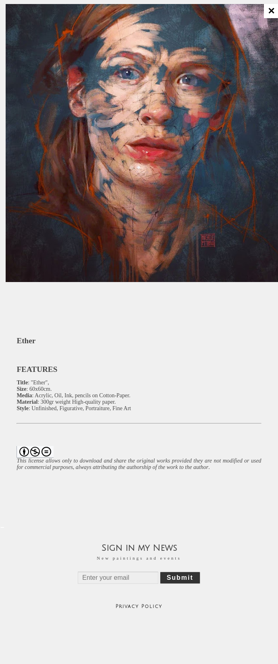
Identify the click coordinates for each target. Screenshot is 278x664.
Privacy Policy (139, 606)
